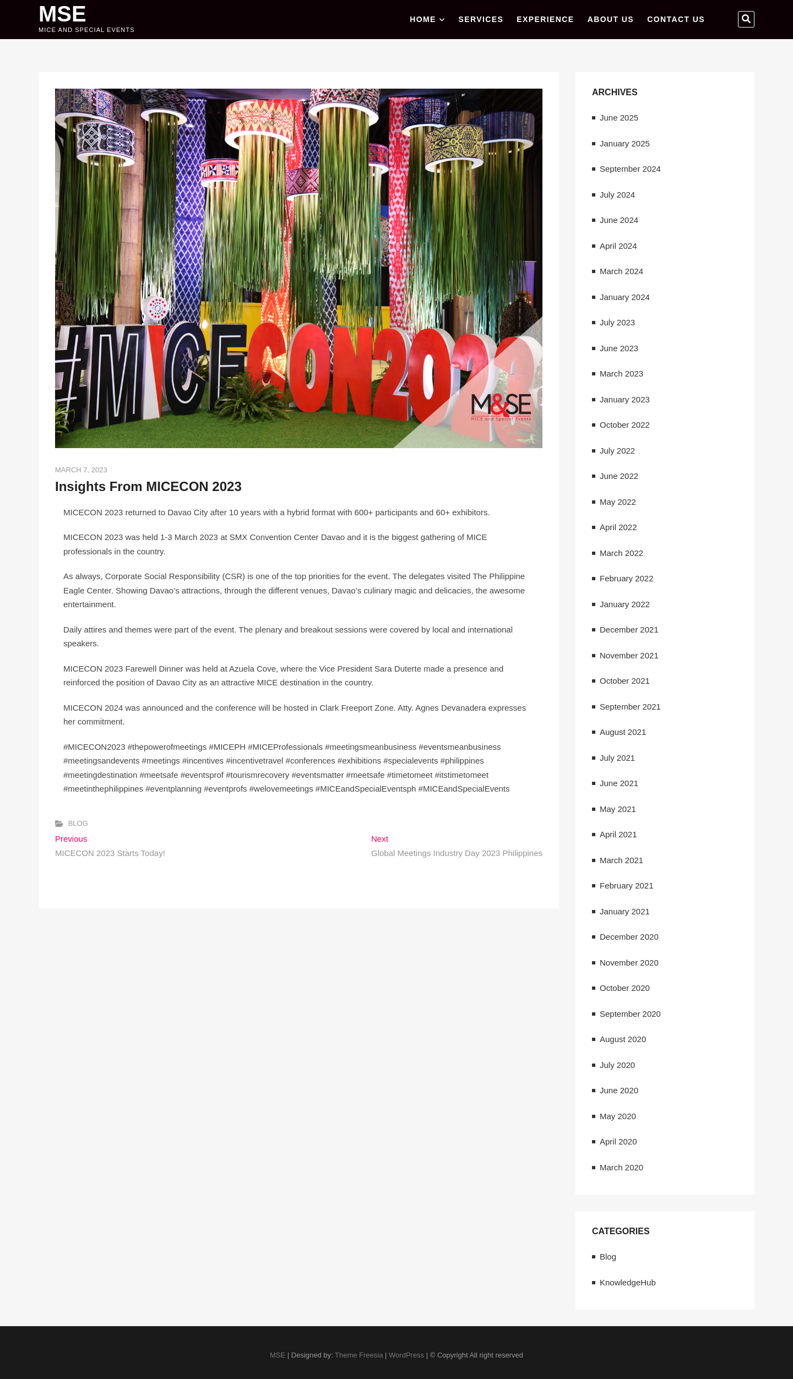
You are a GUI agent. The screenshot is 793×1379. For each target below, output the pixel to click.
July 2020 (617, 1065)
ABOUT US (611, 19)
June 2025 (619, 117)
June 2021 (619, 783)
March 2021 (621, 860)
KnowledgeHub (628, 1282)
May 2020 (618, 1116)
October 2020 (625, 988)
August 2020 (623, 1039)
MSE (62, 14)
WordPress (406, 1355)
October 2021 (625, 680)
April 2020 (618, 1141)
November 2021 (629, 655)
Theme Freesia (359, 1355)
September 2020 (630, 1013)
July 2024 (617, 194)
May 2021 (618, 809)
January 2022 (625, 604)
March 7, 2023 (81, 470)
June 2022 (619, 476)
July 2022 (617, 450)
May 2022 (618, 501)
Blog (78, 823)
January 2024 (625, 297)
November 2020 (629, 962)
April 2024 (618, 245)
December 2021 (629, 629)
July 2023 (617, 322)
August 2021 (623, 732)
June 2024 (619, 220)
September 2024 (630, 168)
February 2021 (627, 885)
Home (423, 19)
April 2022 (618, 527)
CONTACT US (676, 19)
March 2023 (621, 373)
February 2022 (627, 578)
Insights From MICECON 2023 (148, 486)
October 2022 (625, 424)
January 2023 (625, 399)
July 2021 (617, 757)
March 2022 (621, 553)
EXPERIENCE (545, 19)
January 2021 (625, 911)
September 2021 (630, 706)
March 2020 (621, 1167)
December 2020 (629, 936)
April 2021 (618, 834)
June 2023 (619, 348)
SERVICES (480, 19)
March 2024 (621, 271)
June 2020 (619, 1090)
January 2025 (625, 143)
